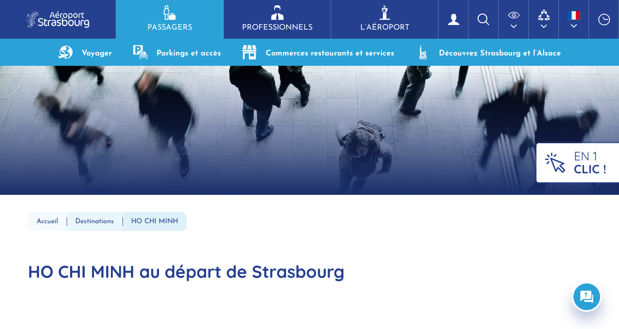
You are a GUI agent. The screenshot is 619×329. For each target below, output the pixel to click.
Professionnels (277, 18)
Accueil (47, 221)
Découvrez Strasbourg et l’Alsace (488, 52)
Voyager (85, 52)
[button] (514, 19)
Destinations (94, 221)
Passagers (170, 18)
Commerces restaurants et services (318, 52)
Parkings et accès (177, 52)
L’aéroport (384, 18)
